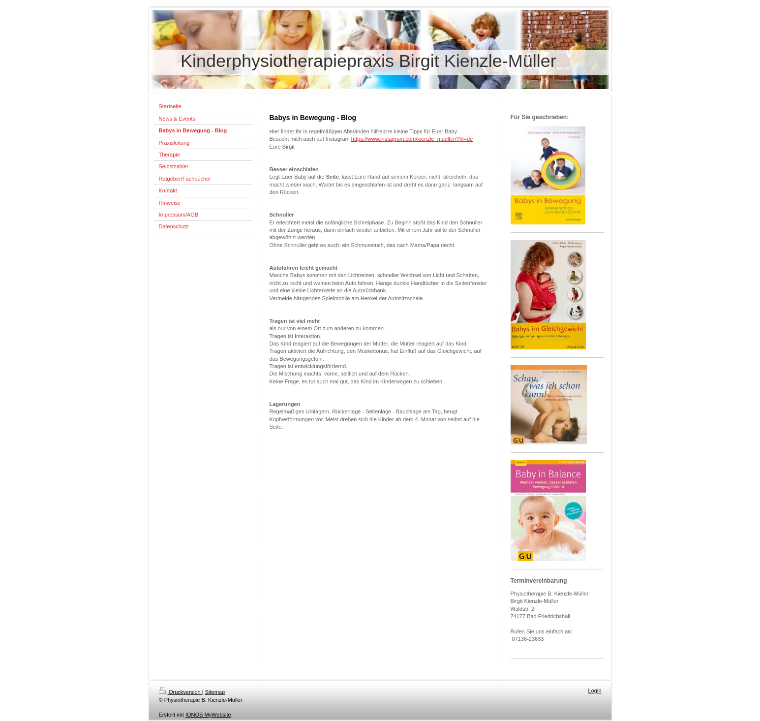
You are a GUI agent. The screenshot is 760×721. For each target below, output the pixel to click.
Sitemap (215, 692)
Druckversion (180, 692)
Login (595, 690)
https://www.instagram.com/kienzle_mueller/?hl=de (412, 139)
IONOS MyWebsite (208, 715)
